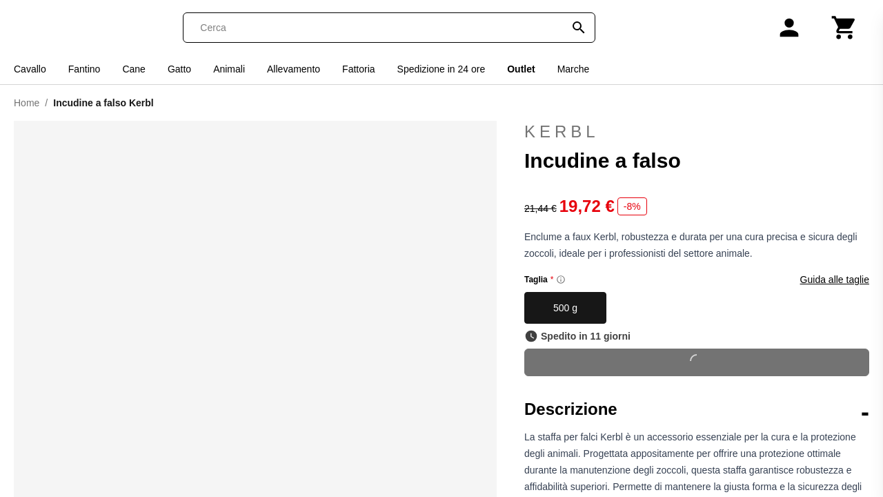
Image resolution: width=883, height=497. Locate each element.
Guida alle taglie (834, 279)
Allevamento (293, 69)
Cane (133, 69)
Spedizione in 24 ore (441, 69)
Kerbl (696, 131)
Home (26, 102)
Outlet (521, 69)
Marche (573, 69)
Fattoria (358, 69)
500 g (565, 307)
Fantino (84, 69)
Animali (229, 69)
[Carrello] (844, 27)
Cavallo (30, 69)
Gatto (179, 69)
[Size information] (561, 279)
